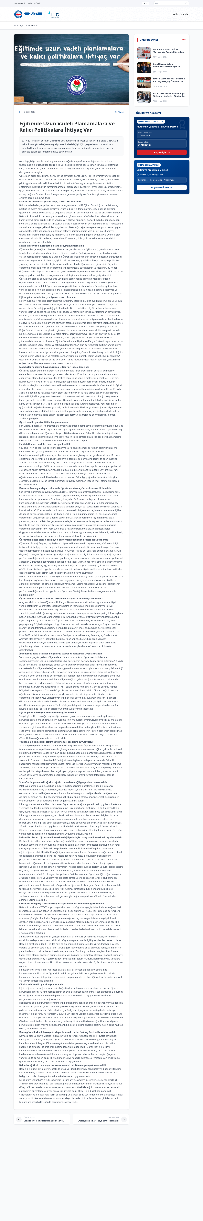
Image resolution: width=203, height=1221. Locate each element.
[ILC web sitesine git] (53, 14)
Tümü (183, 39)
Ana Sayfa (19, 25)
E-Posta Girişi (19, 3)
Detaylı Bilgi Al (161, 152)
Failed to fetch (180, 14)
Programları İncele (162, 187)
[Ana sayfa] (28, 14)
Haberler (33, 25)
